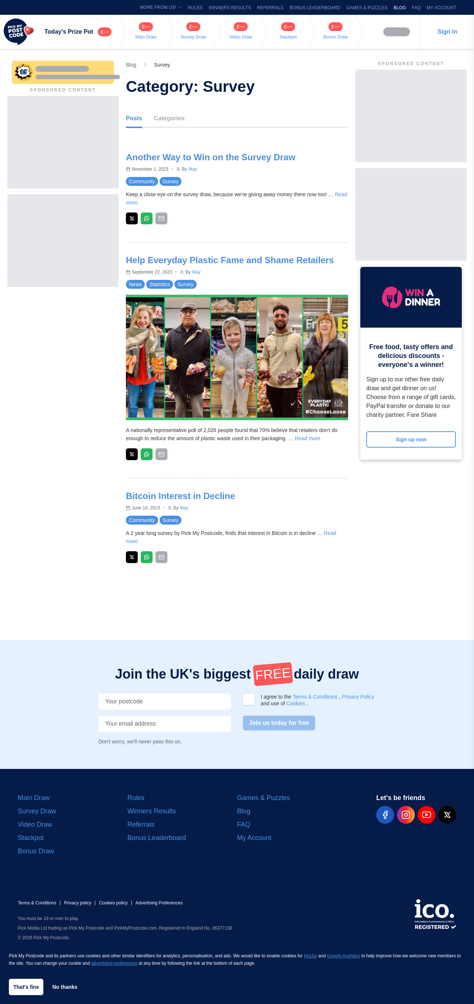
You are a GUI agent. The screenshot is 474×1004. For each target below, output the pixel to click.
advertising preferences (114, 963)
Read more (307, 438)
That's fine (26, 987)
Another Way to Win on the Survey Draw (211, 157)
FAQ (416, 7)
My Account (441, 7)
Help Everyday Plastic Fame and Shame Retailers (230, 260)
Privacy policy (77, 903)
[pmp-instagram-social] (406, 815)
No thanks (64, 987)
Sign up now (410, 439)
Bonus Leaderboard (315, 7)
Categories (169, 118)
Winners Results (230, 7)
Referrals (270, 7)
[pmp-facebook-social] (385, 815)
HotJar (310, 955)
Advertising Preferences (159, 903)
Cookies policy (113, 903)
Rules (195, 7)
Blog (400, 7)
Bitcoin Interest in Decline (180, 496)
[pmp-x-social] (447, 815)
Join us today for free (279, 723)
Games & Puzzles (367, 7)
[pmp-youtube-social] (426, 815)
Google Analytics (343, 955)
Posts (134, 118)
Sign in (447, 32)
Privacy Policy (358, 697)
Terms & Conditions (316, 697)
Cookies (296, 703)
